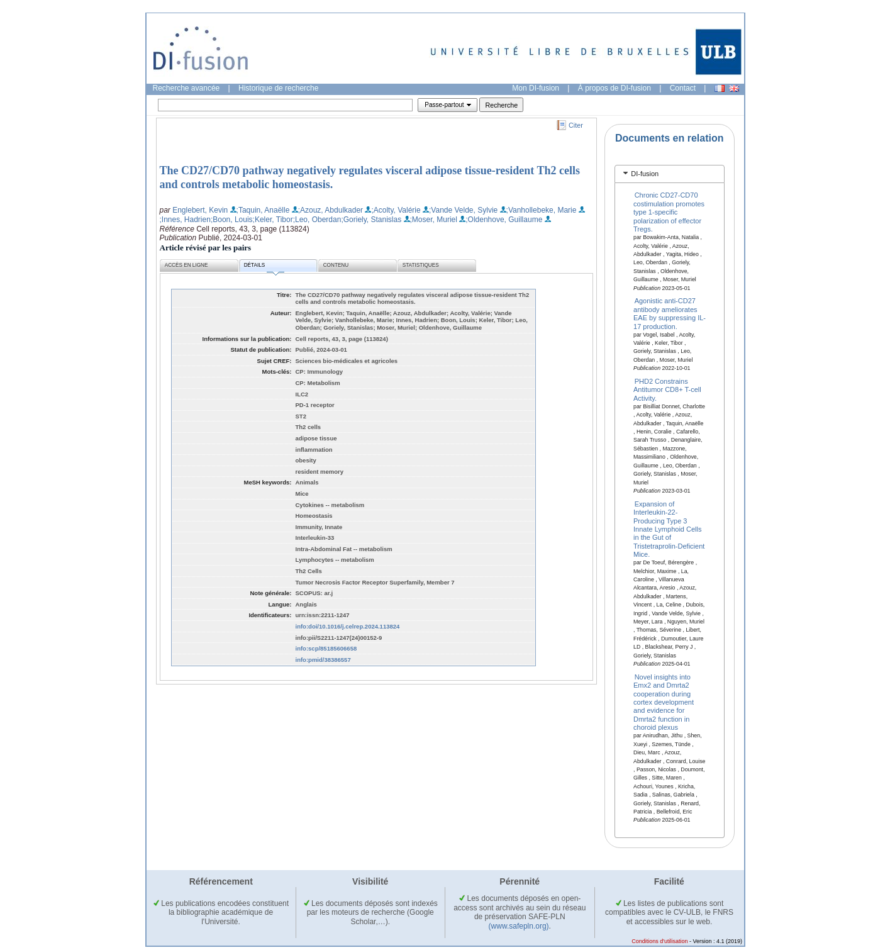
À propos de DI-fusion (614, 88)
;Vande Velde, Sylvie (463, 210)
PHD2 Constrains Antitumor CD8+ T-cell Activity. (667, 389)
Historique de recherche (278, 88)
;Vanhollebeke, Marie (541, 210)
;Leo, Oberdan (317, 219)
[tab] (670, 174)
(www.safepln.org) (519, 926)
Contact (683, 88)
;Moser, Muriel (433, 219)
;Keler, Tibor (273, 219)
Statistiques (421, 265)
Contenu (335, 265)
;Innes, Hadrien (185, 219)
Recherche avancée (186, 88)
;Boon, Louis (232, 219)
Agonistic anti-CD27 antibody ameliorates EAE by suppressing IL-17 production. (669, 313)
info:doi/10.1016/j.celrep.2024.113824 (348, 626)
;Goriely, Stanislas (371, 219)
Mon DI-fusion (535, 88)
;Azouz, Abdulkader (330, 210)
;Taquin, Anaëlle (263, 210)
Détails (264, 267)
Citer (576, 125)
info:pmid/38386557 (323, 659)
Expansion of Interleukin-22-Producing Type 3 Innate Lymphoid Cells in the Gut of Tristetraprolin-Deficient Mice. (668, 528)
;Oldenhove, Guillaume (503, 219)
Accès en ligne (186, 265)
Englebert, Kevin (200, 210)
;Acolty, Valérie (395, 210)
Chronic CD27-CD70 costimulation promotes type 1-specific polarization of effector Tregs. (668, 212)
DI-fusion (645, 173)
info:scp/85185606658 (326, 648)
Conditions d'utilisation (659, 941)
